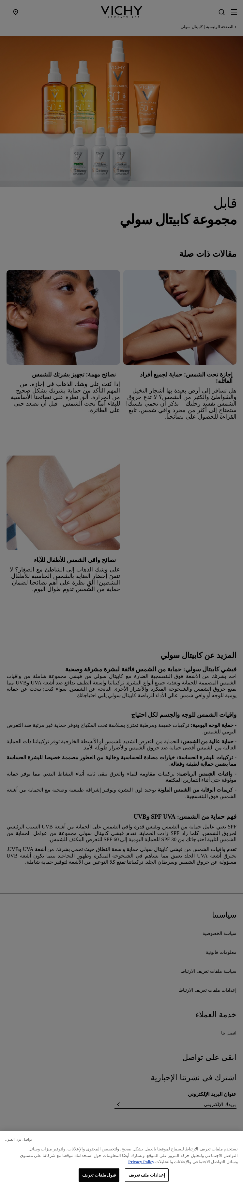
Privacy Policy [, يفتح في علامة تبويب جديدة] (141, 1168)
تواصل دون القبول (18, 1146)
